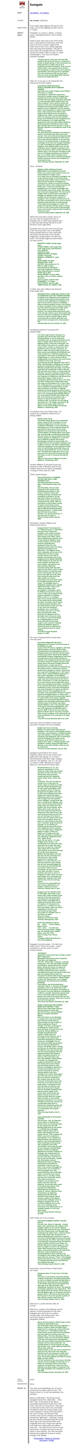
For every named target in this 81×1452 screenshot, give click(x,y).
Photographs (39, 1438)
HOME (51, 1440)
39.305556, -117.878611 (39, 13)
